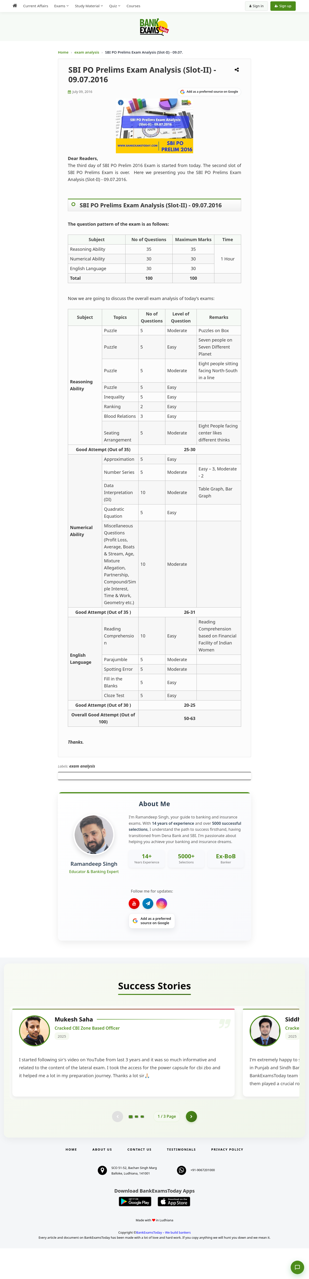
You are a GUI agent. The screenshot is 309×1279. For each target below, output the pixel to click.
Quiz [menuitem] (113, 5)
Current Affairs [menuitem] (35, 5)
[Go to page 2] (136, 1146)
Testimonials (181, 1180)
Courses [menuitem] (133, 5)
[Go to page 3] (142, 1146)
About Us (102, 1180)
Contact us (139, 1180)
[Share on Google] (209, 92)
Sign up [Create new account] (283, 6)
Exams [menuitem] (59, 5)
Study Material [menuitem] (87, 5)
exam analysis (87, 52)
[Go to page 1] (131, 1146)
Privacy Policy (227, 1180)
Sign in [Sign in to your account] (256, 6)
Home (63, 52)
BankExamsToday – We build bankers (163, 1263)
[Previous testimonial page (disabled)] (117, 1147)
